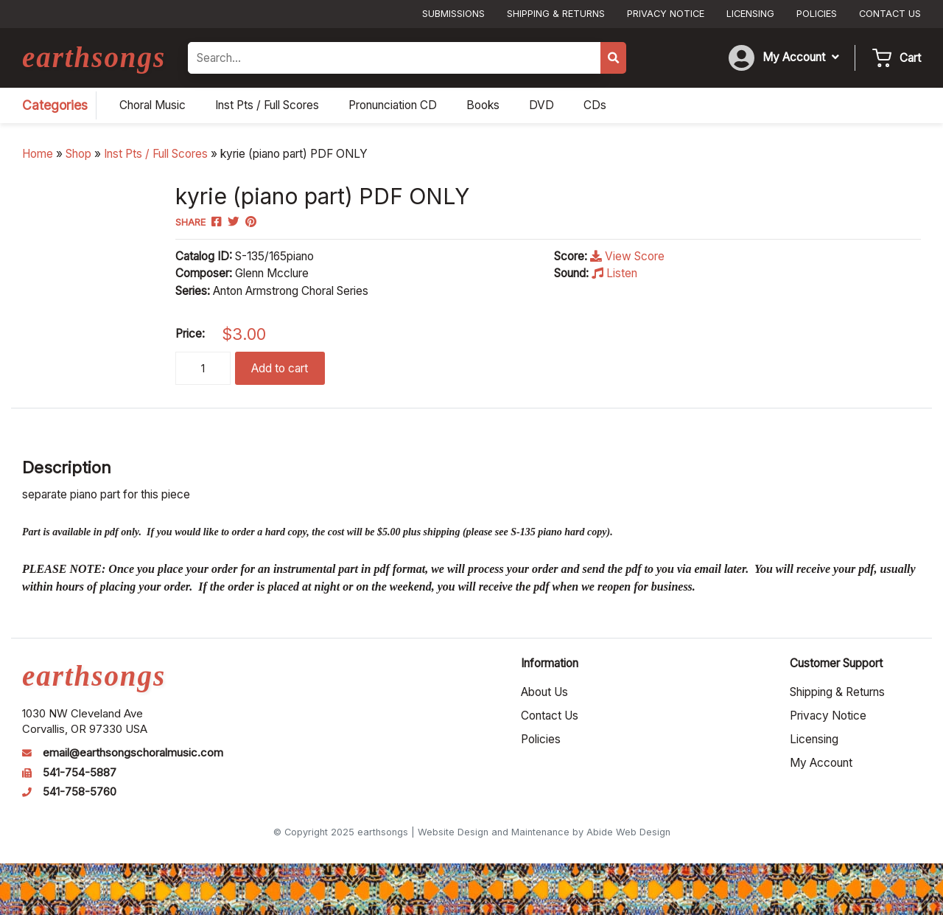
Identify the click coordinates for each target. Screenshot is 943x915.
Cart (910, 58)
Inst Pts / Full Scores (156, 154)
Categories (55, 105)
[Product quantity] (203, 368)
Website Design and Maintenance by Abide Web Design (544, 832)
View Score (627, 256)
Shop (78, 154)
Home (37, 154)
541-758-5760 (79, 792)
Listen (614, 273)
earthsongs (94, 57)
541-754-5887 (79, 772)
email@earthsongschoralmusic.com (133, 752)
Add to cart (279, 368)
